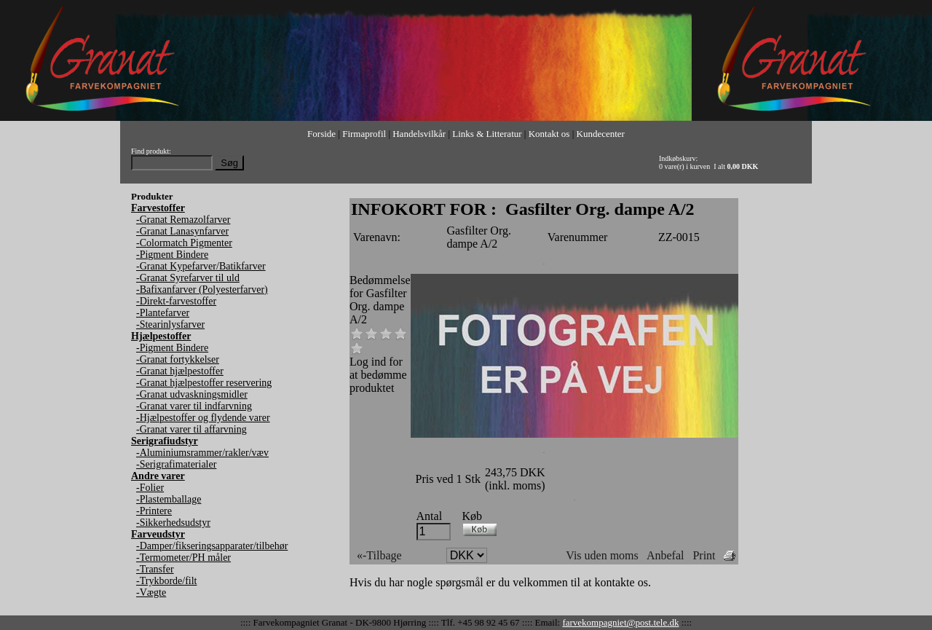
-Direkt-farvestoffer (176, 301)
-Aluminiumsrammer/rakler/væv (202, 452)
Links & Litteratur (486, 133)
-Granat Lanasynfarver (182, 231)
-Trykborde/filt (166, 580)
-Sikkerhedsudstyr (173, 522)
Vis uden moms (602, 555)
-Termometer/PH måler (183, 557)
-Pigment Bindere (172, 254)
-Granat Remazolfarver (183, 219)
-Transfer (155, 569)
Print (703, 555)
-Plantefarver (162, 312)
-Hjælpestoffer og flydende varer (203, 417)
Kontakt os (549, 133)
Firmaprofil (364, 133)
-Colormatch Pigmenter (184, 242)
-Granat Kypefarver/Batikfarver (201, 266)
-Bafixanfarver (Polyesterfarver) (202, 289)
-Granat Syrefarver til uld (188, 277)
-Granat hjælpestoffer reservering (204, 382)
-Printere (154, 510)
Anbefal (665, 555)
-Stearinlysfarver (170, 324)
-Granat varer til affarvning (191, 429)
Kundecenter (601, 133)
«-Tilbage (379, 555)
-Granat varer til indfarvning (194, 406)
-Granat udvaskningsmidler (192, 394)
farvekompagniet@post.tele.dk (620, 622)
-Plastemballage (168, 499)
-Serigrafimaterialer (176, 464)
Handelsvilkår (419, 133)
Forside (321, 133)
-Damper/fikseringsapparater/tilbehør (212, 545)
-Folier (150, 487)
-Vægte (151, 592)
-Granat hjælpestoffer (180, 371)
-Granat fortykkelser (177, 359)
